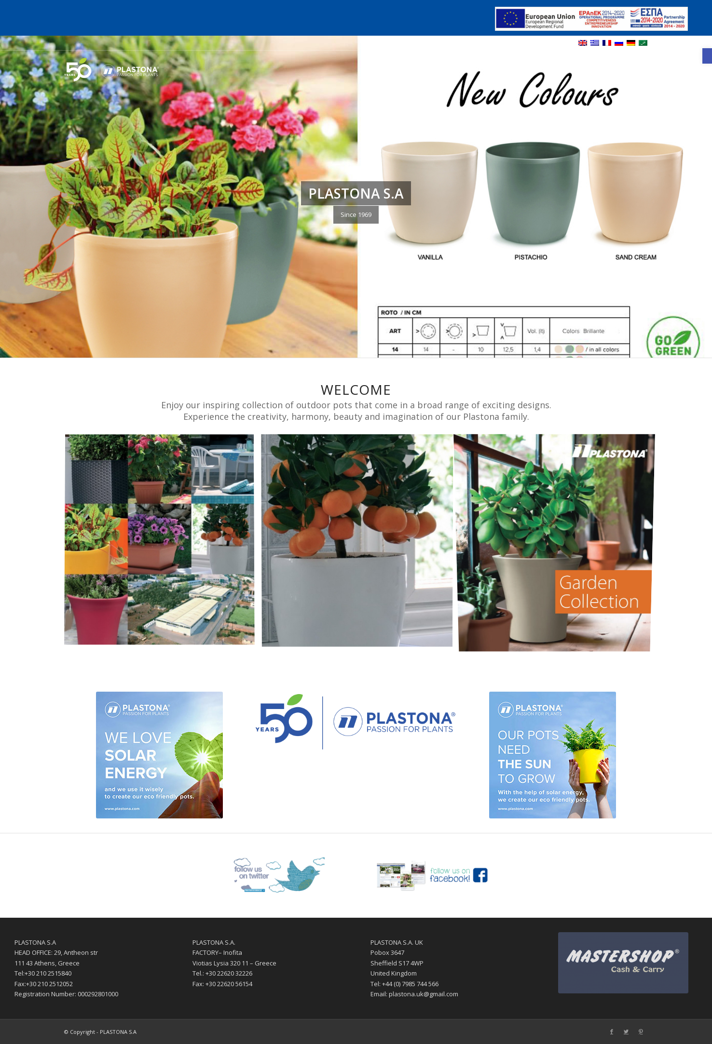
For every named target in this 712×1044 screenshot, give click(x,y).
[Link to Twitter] (626, 68)
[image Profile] (163, 543)
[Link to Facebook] (611, 68)
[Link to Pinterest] (640, 68)
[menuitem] (407, 69)
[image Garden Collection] (558, 543)
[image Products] (361, 543)
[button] (707, 56)
